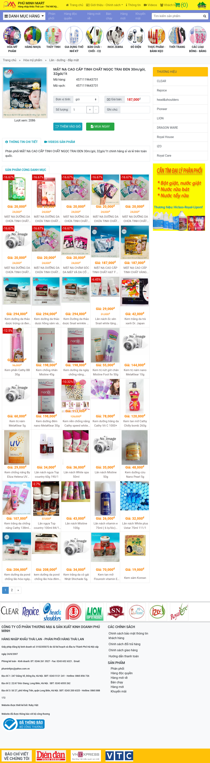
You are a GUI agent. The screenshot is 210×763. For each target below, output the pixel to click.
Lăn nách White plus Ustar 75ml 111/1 (135, 526)
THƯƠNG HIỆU (167, 72)
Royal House (165, 137)
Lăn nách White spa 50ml (76, 474)
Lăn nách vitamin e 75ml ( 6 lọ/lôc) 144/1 (106, 526)
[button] (5, 92)
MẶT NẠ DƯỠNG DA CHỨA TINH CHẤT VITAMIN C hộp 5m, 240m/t (47, 270)
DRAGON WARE (167, 127)
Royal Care (164, 155)
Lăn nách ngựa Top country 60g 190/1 (47, 474)
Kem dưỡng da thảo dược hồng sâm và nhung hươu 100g (46, 321)
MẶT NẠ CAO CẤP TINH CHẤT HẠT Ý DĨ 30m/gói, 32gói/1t (105, 270)
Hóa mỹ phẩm (32, 60)
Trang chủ (74, 5)
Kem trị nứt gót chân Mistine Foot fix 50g (106, 372)
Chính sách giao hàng (123, 650)
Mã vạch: (59, 85)
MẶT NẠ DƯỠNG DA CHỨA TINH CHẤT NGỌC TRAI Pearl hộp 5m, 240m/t (135, 219)
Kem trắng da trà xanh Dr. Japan (135, 321)
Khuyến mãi (140, 16)
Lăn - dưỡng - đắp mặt (64, 60)
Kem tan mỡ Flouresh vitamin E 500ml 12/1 (105, 577)
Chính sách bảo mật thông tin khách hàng (128, 636)
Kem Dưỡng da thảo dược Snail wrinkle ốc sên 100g (76, 321)
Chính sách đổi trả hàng (125, 644)
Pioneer (162, 109)
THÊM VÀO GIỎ (68, 126)
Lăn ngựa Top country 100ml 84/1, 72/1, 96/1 (47, 526)
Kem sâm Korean (135, 578)
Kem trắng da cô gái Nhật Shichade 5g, (76, 577)
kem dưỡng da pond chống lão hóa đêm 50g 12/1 (47, 577)
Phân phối (51, 16)
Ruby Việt (33, 705)
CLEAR (161, 81)
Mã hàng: (59, 79)
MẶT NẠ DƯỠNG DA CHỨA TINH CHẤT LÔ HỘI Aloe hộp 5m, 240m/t (17, 219)
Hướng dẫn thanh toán (124, 656)
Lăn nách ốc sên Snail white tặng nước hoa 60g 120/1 (106, 321)
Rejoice (162, 90)
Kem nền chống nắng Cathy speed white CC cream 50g (76, 424)
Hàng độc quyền (70, 16)
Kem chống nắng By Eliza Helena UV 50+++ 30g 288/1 (17, 475)
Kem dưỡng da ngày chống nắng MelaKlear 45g (76, 372)
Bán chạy (109, 16)
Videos (150, 5)
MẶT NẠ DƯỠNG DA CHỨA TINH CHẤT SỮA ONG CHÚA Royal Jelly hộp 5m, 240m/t (17, 270)
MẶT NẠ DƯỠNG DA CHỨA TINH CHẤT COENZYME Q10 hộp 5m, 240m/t (76, 219)
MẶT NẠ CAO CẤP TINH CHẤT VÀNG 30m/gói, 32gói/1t (135, 270)
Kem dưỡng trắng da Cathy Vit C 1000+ (106, 423)
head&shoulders (168, 100)
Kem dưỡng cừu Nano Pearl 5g (135, 474)
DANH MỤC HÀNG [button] (23, 16)
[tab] (21, 142)
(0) (184, 5)
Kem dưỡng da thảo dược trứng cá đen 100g (17, 321)
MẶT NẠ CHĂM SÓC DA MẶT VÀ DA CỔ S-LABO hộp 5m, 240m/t (76, 270)
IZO (159, 146)
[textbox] (180, 16)
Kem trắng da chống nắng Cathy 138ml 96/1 (17, 526)
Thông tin (133, 5)
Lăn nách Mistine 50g (105, 474)
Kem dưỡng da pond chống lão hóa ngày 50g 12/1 (17, 577)
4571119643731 (87, 79)
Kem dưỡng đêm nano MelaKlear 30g (47, 423)
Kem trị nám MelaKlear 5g (17, 423)
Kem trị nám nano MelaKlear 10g (135, 372)
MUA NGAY (100, 126)
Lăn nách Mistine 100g (76, 526)
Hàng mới (124, 16)
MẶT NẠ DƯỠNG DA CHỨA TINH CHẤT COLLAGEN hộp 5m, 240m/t (105, 219)
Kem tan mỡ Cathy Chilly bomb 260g (135, 423)
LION (160, 118)
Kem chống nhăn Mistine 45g (47, 372)
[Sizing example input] (135, 109)
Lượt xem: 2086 (24, 120)
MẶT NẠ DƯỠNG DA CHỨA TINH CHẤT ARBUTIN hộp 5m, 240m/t (47, 219)
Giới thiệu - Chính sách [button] (103, 5)
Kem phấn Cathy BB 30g (17, 372)
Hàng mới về (93, 16)
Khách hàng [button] (170, 5)
